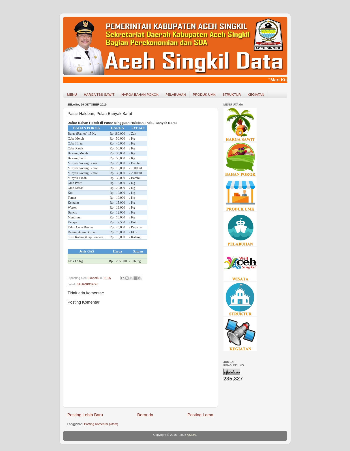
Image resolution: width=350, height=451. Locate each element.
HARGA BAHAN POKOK (140, 94)
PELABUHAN (175, 94)
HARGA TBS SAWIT (99, 94)
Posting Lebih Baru (85, 414)
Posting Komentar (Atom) (101, 424)
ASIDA (191, 434)
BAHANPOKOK (87, 284)
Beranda (145, 414)
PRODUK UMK (204, 94)
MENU (72, 94)
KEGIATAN (256, 94)
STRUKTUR (232, 94)
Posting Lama (200, 414)
